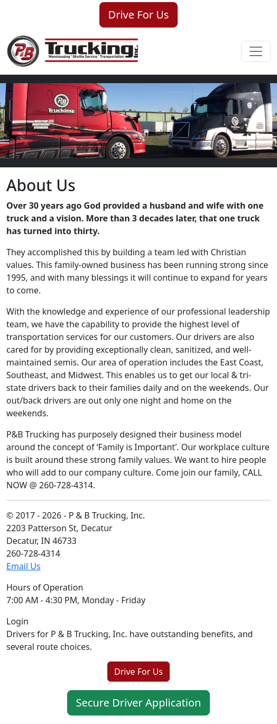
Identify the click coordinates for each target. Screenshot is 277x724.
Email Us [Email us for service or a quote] (23, 566)
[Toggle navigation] (256, 51)
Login (17, 621)
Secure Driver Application (138, 702)
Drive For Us (138, 14)
